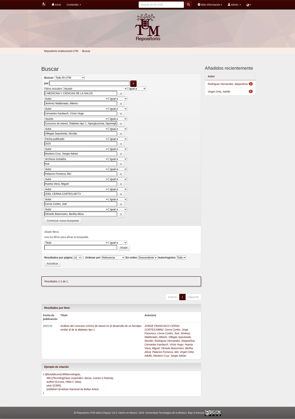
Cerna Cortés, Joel (168, 333)
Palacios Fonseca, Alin (165, 351)
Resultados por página (58, 257)
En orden (131, 257)
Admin (234, 4)
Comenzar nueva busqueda (63, 220)
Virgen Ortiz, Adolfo (219, 91)
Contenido (74, 4)
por (46, 83)
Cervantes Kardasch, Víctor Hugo (163, 344)
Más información (210, 4)
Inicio (56, 4)
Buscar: (49, 77)
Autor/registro (166, 257)
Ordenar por (92, 257)
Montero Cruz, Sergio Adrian (169, 355)
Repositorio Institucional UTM (61, 51)
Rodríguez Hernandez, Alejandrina (174, 340)
